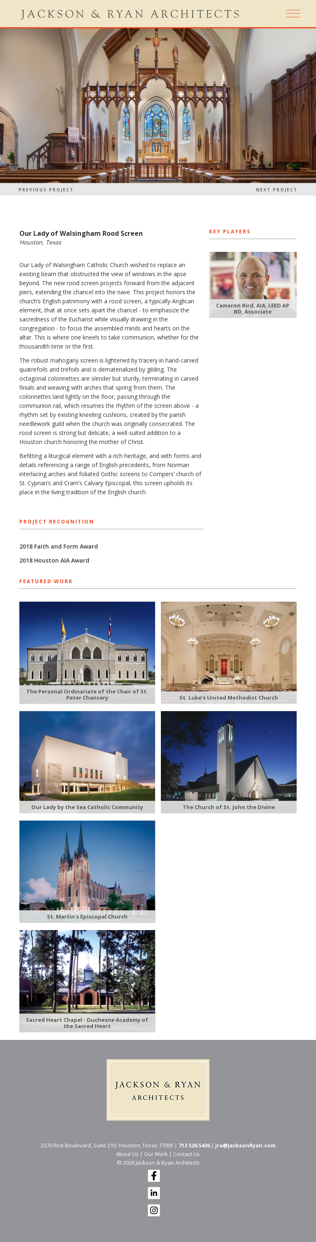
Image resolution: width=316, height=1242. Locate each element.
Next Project (276, 190)
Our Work (156, 1154)
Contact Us (186, 1154)
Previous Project (46, 190)
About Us (127, 1154)
